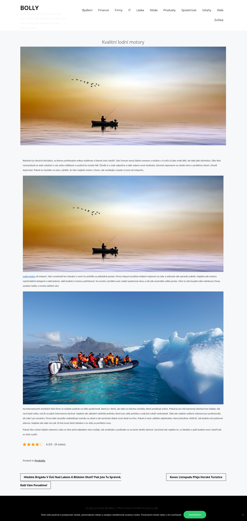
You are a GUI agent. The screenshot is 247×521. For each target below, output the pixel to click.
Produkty (40, 460)
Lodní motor (29, 276)
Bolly (29, 8)
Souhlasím (195, 514)
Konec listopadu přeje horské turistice (196, 477)
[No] (242, 514)
